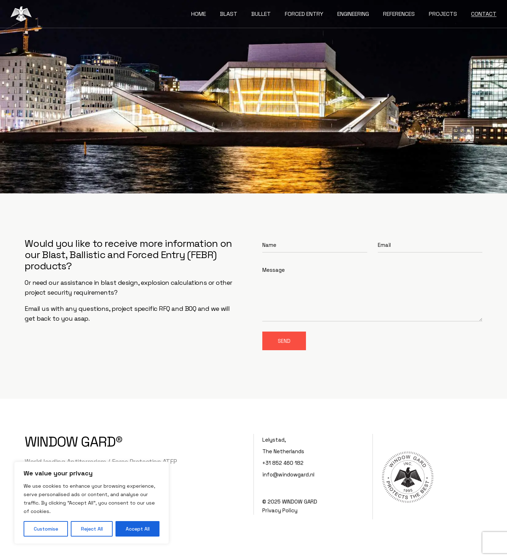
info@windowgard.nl (288, 474)
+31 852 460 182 (282, 463)
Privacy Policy (280, 510)
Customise (46, 529)
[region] (91, 503)
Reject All (92, 529)
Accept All (138, 529)
